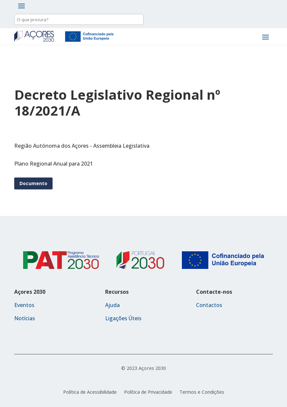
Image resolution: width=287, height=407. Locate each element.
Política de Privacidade (148, 392)
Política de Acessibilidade (90, 392)
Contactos (209, 305)
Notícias (24, 318)
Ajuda (112, 305)
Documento (33, 183)
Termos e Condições (202, 392)
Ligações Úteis (123, 318)
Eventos (24, 305)
